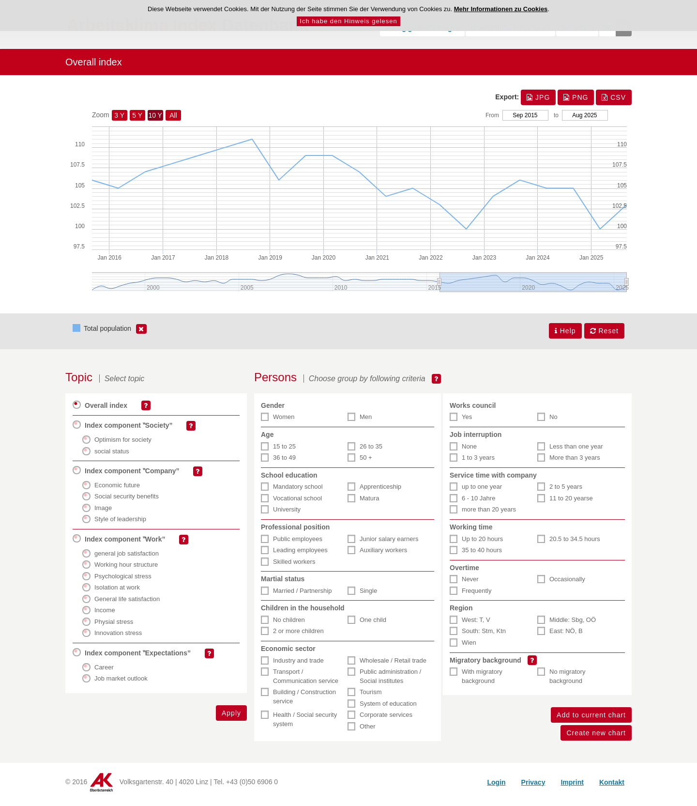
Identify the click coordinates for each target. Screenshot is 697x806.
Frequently (476, 595)
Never (470, 583)
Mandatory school (298, 491)
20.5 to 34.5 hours (574, 543)
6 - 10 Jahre (478, 502)
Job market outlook (121, 682)
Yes (467, 421)
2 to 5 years (565, 491)
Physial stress (113, 626)
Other (368, 730)
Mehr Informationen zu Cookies (501, 9)
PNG (575, 103)
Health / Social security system (305, 723)
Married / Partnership (302, 595)
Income (104, 614)
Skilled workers (294, 566)
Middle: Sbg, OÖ (572, 624)
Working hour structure (126, 569)
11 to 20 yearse (571, 502)
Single (368, 595)
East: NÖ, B (566, 635)
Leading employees (300, 554)
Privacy (533, 786)
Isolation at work (117, 591)
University (287, 513)
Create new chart (596, 737)
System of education (388, 708)
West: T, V (476, 624)
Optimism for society (123, 444)
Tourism (371, 696)
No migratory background (567, 680)
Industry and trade (298, 664)
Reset (604, 336)
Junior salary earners (389, 543)
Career (104, 671)
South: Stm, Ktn (484, 635)
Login (496, 786)
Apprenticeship (380, 491)
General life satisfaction (127, 603)
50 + (366, 461)
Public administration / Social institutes (390, 680)
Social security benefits (126, 500)
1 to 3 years (478, 461)
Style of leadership (120, 523)
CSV (614, 103)
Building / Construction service (304, 701)
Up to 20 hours (482, 543)
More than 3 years (574, 461)
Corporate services (386, 719)
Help (565, 336)
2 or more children (298, 635)
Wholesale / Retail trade (393, 664)
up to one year (482, 491)
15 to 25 (284, 450)
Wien (469, 647)
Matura (369, 502)
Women (284, 421)
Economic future (117, 489)
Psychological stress (123, 580)
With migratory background (482, 680)
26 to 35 (371, 450)
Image (103, 512)
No (553, 421)
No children (289, 624)
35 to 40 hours (482, 554)
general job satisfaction (126, 557)
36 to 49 (284, 461)
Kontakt (611, 786)
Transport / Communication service (305, 680)
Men (366, 421)
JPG (538, 103)
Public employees (297, 543)
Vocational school (297, 502)
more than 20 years (489, 513)
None (469, 450)
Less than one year (576, 450)
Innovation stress (118, 637)
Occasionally (567, 583)
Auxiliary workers (383, 554)
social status (111, 455)
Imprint (572, 786)
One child (373, 624)
